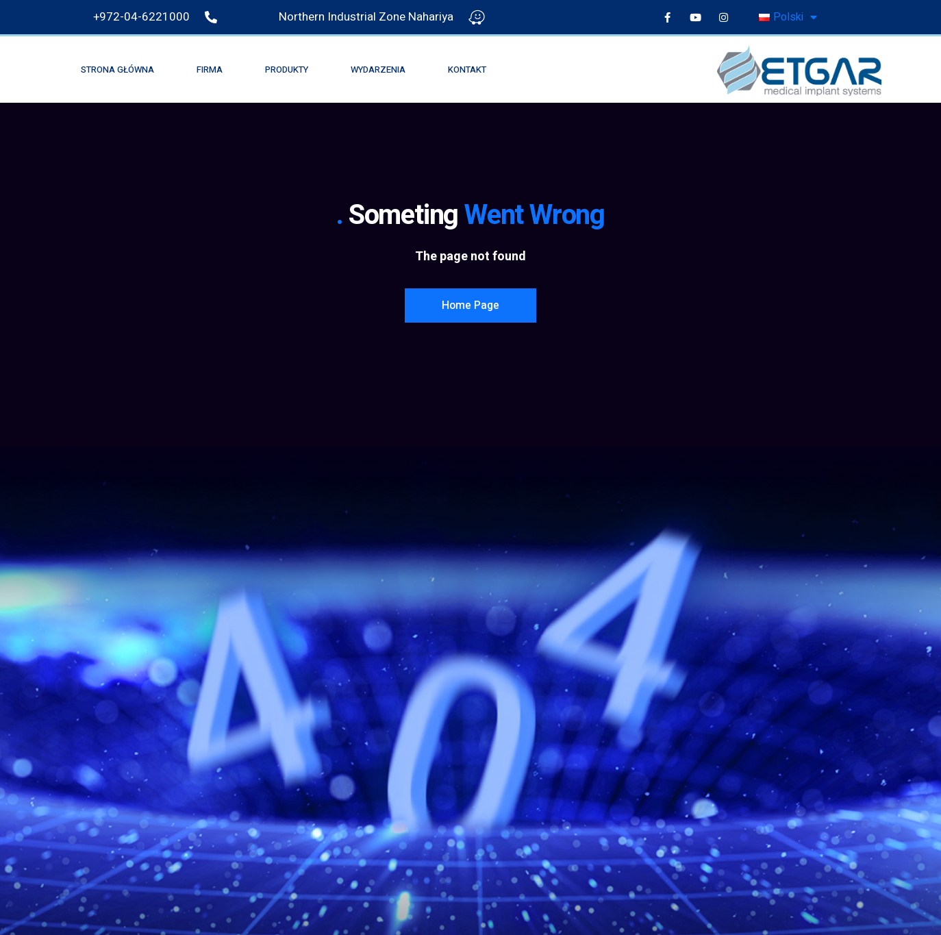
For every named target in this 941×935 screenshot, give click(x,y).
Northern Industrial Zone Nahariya (366, 16)
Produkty (286, 69)
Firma (210, 69)
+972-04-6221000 (141, 16)
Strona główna (117, 69)
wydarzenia (378, 69)
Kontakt (467, 69)
